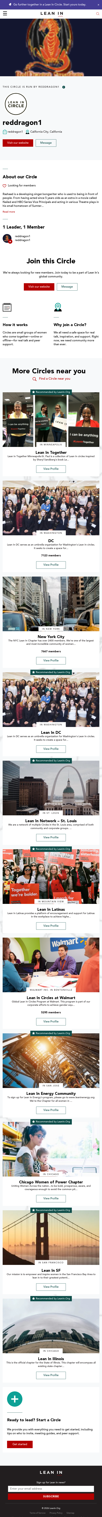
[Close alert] (97, 5)
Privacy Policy (56, 1513)
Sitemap (70, 1513)
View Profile (51, 469)
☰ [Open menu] (5, 14)
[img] (51, 419)
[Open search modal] (98, 14)
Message (46, 143)
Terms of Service (38, 1513)
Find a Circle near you (51, 379)
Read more (9, 212)
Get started (20, 1444)
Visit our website (18, 143)
